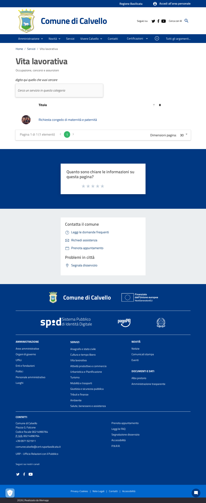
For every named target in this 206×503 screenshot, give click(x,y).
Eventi (135, 360)
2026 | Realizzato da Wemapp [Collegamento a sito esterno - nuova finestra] (33, 500)
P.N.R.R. (115, 446)
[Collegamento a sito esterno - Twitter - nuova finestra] (153, 21)
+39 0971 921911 (26, 441)
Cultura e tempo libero (83, 355)
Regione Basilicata (130, 3)
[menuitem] (113, 38)
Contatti (21, 417)
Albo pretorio (139, 378)
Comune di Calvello (74, 20)
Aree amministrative (27, 348)
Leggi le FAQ (118, 429)
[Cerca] (187, 21)
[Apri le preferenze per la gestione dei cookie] (10, 493)
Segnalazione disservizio (125, 434)
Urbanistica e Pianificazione (86, 372)
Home (19, 49)
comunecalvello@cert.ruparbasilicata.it (38, 447)
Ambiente (76, 400)
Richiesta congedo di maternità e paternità (68, 119)
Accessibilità (118, 440)
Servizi (31, 49)
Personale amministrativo (30, 377)
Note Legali (98, 491)
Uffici (19, 360)
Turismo (75, 377)
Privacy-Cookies (79, 491)
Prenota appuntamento (125, 423)
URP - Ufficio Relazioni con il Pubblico (37, 454)
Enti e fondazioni (25, 366)
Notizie (136, 348)
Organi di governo (26, 354)
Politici (19, 371)
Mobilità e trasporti (81, 383)
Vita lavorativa (49, 49)
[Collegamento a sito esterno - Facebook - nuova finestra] (158, 21)
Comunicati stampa (143, 354)
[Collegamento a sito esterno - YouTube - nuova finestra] (163, 21)
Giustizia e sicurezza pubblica (87, 389)
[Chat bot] (196, 493)
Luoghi (19, 383)
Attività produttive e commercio (88, 366)
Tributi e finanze (79, 394)
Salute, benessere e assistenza (88, 406)
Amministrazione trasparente (148, 384)
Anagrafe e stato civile (83, 349)
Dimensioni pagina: (163, 135)
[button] (172, 4)
